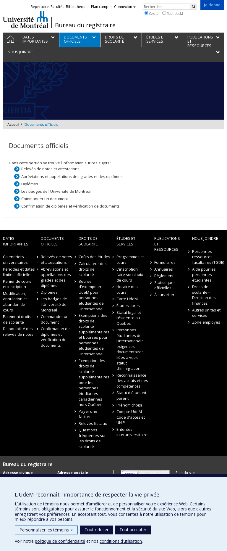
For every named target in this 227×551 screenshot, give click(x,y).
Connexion (125, 6)
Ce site (151, 13)
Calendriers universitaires (15, 259)
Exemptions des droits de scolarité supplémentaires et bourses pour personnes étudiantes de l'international (94, 334)
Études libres (128, 305)
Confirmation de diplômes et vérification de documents (70, 206)
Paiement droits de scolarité (17, 319)
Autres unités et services (206, 312)
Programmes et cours (130, 259)
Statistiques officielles (165, 285)
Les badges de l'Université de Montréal (56, 191)
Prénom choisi (129, 405)
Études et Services (125, 241)
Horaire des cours (127, 289)
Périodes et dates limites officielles (19, 271)
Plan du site (185, 472)
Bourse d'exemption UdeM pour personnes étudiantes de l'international (91, 295)
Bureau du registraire (85, 25)
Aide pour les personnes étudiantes (204, 274)
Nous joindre (205, 238)
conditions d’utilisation (121, 541)
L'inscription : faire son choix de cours (129, 274)
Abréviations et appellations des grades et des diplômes (72, 176)
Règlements (165, 275)
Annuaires (163, 269)
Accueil (13, 124)
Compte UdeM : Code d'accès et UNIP (130, 417)
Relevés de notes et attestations (50, 168)
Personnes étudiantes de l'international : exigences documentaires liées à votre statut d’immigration (130, 349)
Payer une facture (88, 414)
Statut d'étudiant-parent (131, 395)
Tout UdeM (172, 13)
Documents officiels (52, 241)
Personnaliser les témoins (46, 530)
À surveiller (164, 294)
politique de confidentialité (60, 541)
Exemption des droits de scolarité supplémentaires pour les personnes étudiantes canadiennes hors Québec (94, 382)
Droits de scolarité (88, 241)
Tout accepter (132, 529)
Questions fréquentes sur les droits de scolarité (92, 438)
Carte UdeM (127, 298)
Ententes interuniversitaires (132, 432)
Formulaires (165, 262)
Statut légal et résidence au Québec (128, 318)
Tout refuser (96, 529)
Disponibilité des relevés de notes (18, 331)
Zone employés (206, 322)
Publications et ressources (167, 244)
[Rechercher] (193, 7)
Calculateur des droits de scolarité (93, 269)
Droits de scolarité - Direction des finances (204, 295)
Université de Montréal (25, 19)
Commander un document (44, 198)
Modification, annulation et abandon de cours (15, 302)
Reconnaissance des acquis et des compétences (132, 380)
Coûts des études (94, 256)
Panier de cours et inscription (17, 284)
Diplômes (29, 184)
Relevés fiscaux (93, 423)
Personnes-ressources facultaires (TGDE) (208, 257)
